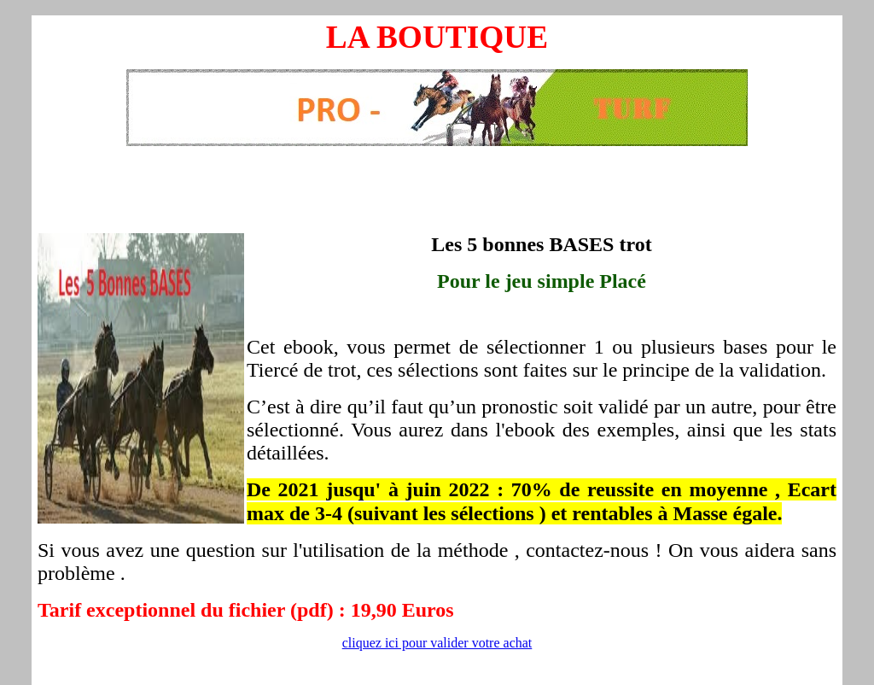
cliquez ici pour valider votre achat (437, 642)
